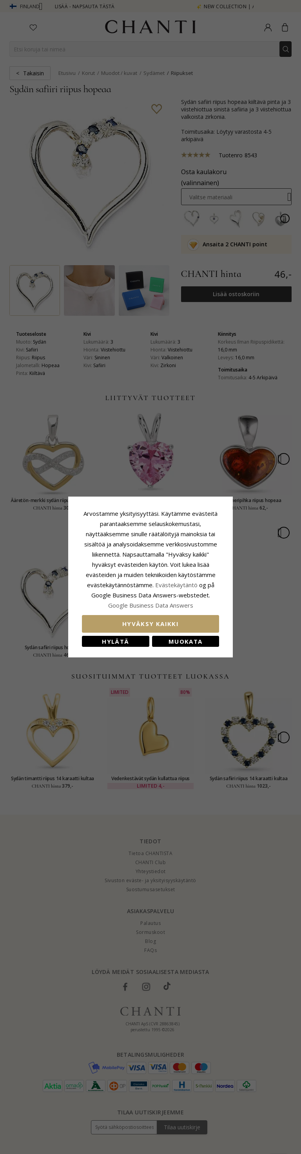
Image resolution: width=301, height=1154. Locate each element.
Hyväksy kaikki (150, 624)
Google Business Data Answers (150, 605)
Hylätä (115, 641)
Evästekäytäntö (176, 585)
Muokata (185, 641)
